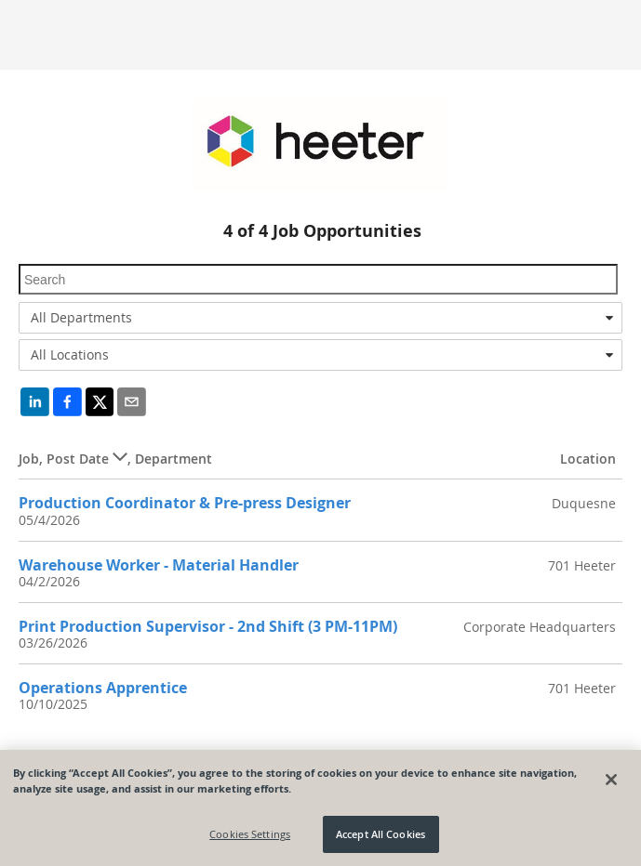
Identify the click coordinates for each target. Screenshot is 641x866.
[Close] (611, 779)
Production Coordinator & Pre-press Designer (185, 502)
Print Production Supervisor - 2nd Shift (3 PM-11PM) (208, 626)
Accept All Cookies (380, 834)
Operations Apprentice (103, 687)
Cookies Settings (249, 834)
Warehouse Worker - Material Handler (159, 565)
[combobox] (320, 318)
